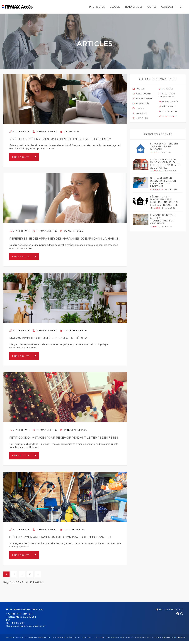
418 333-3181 (18, 623)
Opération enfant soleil (167, 95)
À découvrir (142, 94)
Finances (139, 113)
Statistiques (168, 111)
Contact (167, 7)
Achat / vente (143, 99)
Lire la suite (21, 157)
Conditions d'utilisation (147, 638)
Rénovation (167, 107)
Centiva (180, 637)
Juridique (166, 89)
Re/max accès (168, 102)
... (22, 574)
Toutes (138, 89)
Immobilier (140, 118)
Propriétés (97, 7)
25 (30, 574)
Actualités (141, 104)
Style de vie (19, 132)
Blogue (115, 7)
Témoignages (134, 7)
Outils (151, 7)
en (181, 7)
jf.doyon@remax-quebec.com (30, 626)
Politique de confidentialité (120, 638)
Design (138, 108)
